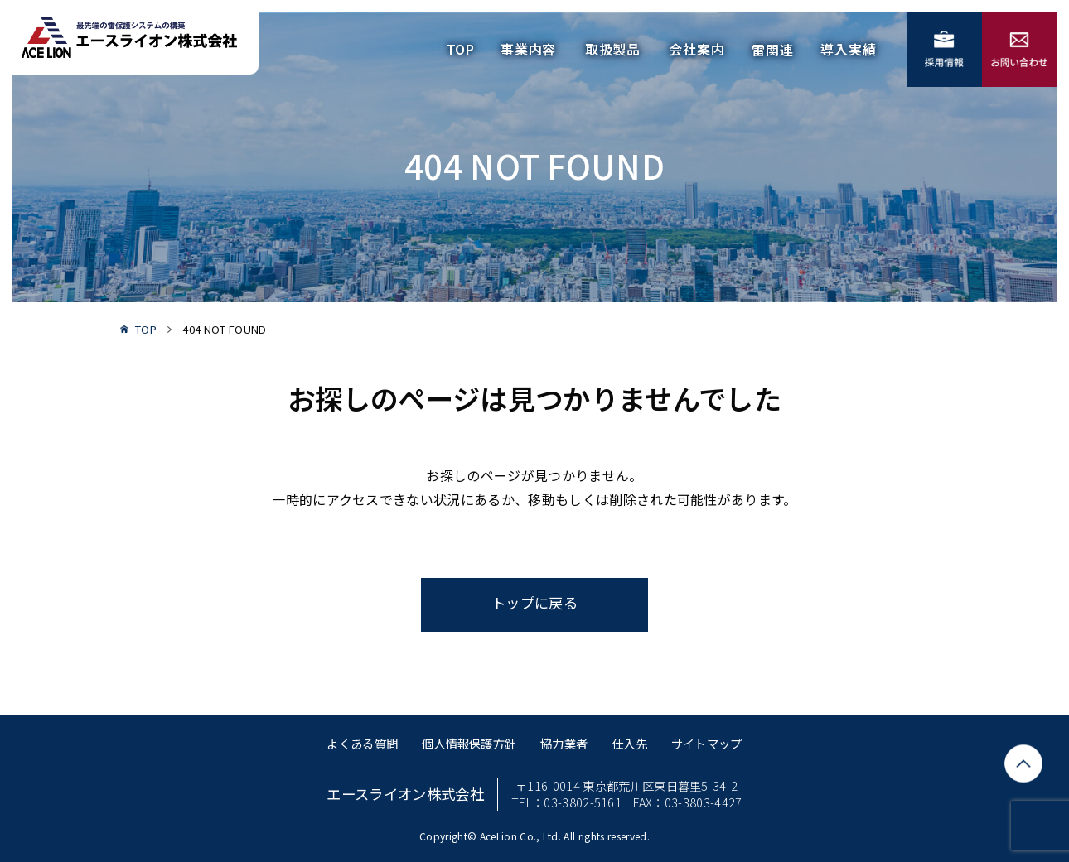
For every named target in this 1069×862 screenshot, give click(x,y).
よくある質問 (362, 743)
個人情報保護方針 (469, 743)
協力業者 (564, 743)
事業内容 (528, 49)
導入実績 (848, 49)
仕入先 (629, 743)
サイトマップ (706, 743)
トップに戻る (534, 602)
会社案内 (696, 49)
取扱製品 (613, 49)
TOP (461, 49)
